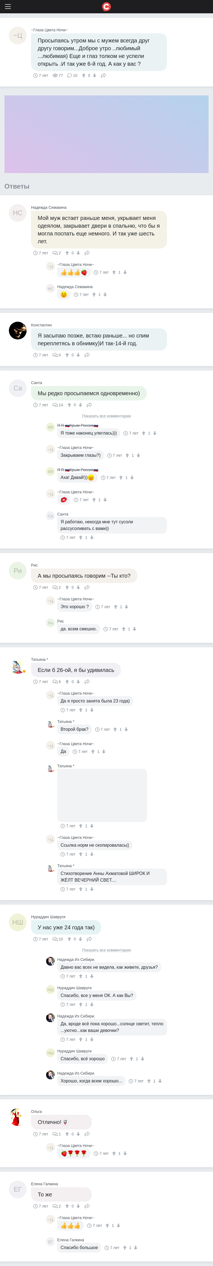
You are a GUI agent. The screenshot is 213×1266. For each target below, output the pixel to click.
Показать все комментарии (106, 416)
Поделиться (103, 75)
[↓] (94, 75)
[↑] (84, 75)
